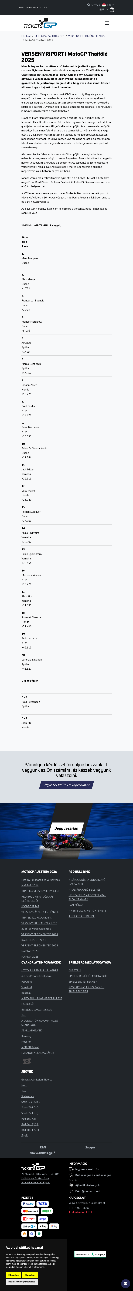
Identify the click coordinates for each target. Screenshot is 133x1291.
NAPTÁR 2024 (30, 951)
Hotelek (26, 1041)
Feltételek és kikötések (35, 1178)
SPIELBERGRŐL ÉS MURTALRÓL (88, 976)
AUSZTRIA (75, 970)
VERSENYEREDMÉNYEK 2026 (39, 923)
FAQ (43, 1147)
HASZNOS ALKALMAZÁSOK (37, 1052)
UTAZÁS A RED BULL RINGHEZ (39, 970)
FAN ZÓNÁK (76, 905)
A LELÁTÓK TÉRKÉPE (82, 916)
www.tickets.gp (42, 1153)
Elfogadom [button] (13, 1275)
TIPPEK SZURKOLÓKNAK (36, 917)
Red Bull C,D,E (30, 1124)
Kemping (26, 1036)
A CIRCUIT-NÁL (30, 1047)
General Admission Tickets (36, 1079)
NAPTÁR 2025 (30, 956)
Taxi (23, 1015)
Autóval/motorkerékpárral (36, 976)
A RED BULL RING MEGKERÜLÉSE (41, 998)
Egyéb (24, 1135)
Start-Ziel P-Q (29, 1113)
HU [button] (107, 5)
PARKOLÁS (27, 1004)
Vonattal (26, 987)
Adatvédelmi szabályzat (35, 1182)
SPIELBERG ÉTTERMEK (83, 981)
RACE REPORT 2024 (33, 940)
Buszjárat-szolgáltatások (36, 1009)
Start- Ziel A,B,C (30, 1102)
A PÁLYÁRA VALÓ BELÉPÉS (84, 889)
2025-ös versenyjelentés (36, 928)
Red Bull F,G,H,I (30, 1129)
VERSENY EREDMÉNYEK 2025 (86, 36)
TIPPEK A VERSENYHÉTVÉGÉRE (40, 891)
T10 (23, 1090)
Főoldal (26, 36)
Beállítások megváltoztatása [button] (21, 1282)
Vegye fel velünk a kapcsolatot (67, 785)
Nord (24, 1085)
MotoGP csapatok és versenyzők (40, 879)
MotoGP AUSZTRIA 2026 (49, 36)
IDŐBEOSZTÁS (30, 906)
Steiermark (27, 1096)
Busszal (26, 992)
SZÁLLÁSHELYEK (31, 1030)
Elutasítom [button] (30, 1275)
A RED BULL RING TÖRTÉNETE (87, 910)
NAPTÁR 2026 (30, 885)
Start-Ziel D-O (30, 1107)
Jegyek (90, 1147)
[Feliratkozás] (125, 1283)
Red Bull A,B (28, 1118)
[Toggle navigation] (107, 23)
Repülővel (27, 981)
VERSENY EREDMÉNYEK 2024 (39, 945)
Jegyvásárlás (66, 828)
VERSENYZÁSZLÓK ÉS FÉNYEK (40, 912)
